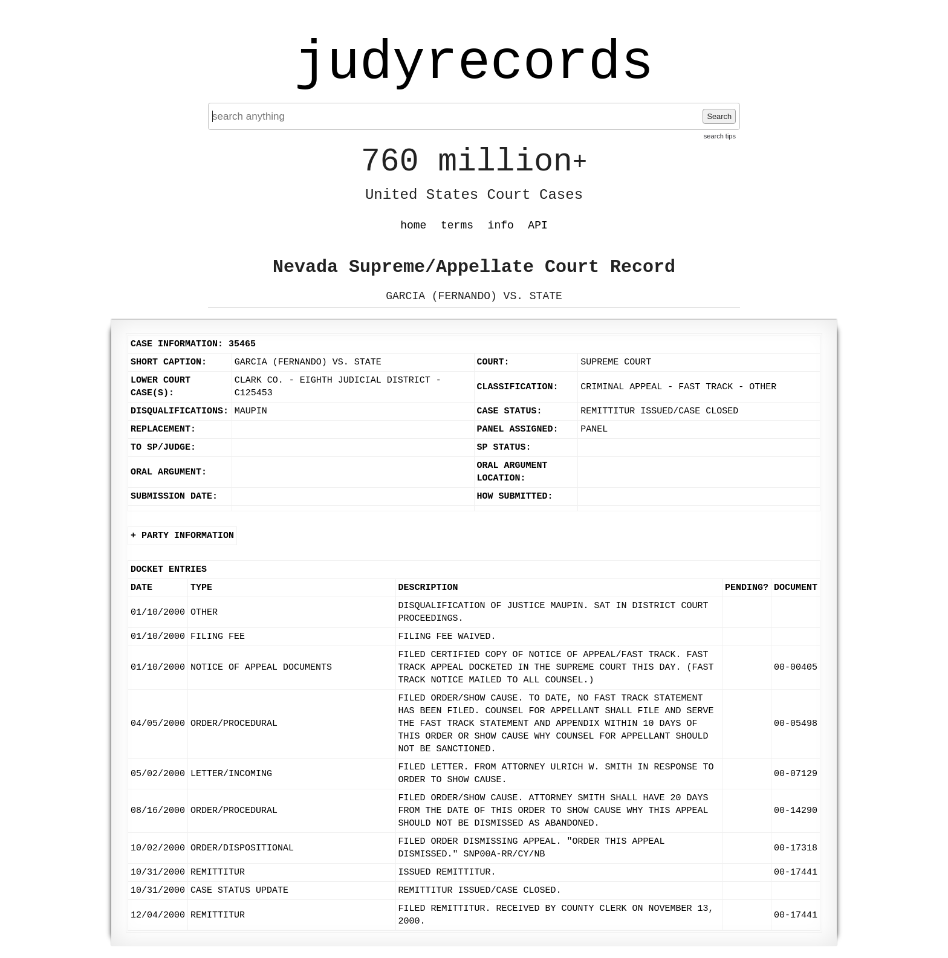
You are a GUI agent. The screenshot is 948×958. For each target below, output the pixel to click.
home (413, 225)
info (501, 225)
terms (457, 225)
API (537, 225)
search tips (720, 136)
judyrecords (474, 63)
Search (719, 116)
